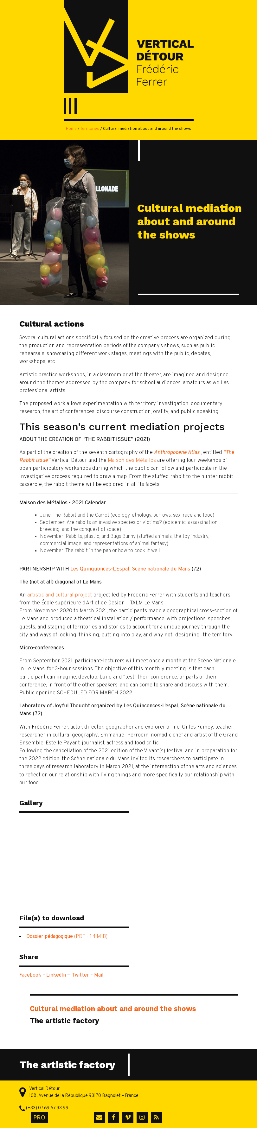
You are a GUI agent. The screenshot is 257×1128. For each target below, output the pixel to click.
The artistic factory (64, 1020)
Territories (89, 128)
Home (71, 128)
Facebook (30, 975)
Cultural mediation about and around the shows (113, 1008)
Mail (99, 975)
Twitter (80, 975)
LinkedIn (56, 975)
